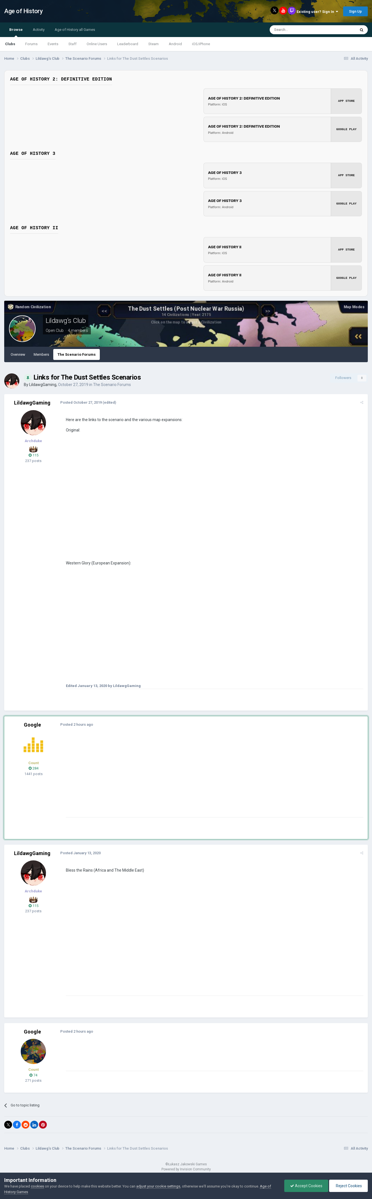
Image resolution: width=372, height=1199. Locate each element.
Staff (72, 44)
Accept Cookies (306, 1186)
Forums (31, 44)
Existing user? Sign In (317, 12)
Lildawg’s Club (66, 320)
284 (33, 767)
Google (32, 724)
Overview (18, 354)
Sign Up (355, 11)
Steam (153, 44)
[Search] (299, 29)
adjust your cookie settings (158, 1186)
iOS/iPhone (201, 44)
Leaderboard (127, 44)
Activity (39, 29)
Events (53, 44)
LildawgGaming (42, 384)
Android (175, 44)
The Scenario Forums (76, 354)
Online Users (97, 44)
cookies (37, 1186)
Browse (16, 32)
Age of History (23, 11)
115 (33, 454)
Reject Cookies (348, 1186)
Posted (81, 401)
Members (41, 354)
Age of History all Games (75, 29)
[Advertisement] (168, 777)
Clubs (10, 44)
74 (33, 1074)
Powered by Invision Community (186, 1168)
